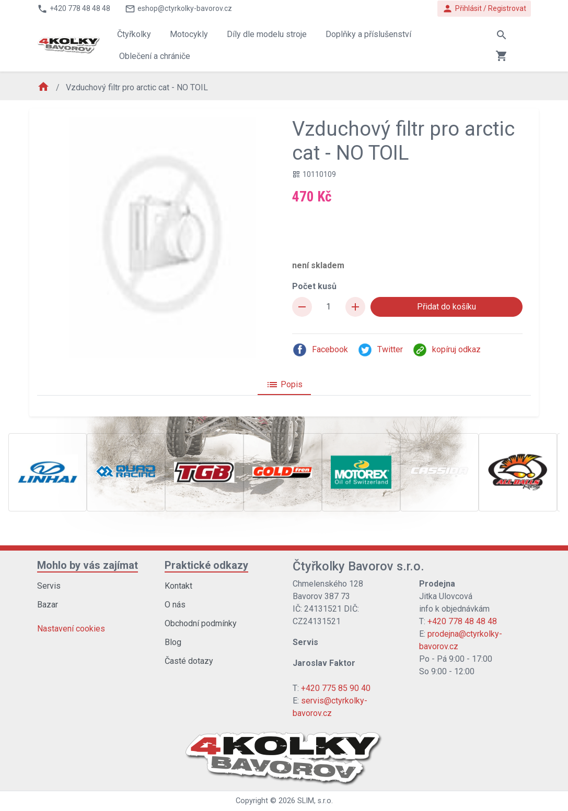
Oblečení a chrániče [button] (154, 56)
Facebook (320, 349)
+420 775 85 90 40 (335, 688)
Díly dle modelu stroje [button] (267, 34)
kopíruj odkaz (446, 349)
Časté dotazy (189, 661)
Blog (173, 642)
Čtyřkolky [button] (134, 34)
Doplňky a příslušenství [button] (368, 34)
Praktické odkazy (206, 565)
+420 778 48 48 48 (462, 621)
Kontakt (178, 586)
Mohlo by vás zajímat (87, 565)
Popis (284, 384)
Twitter (380, 349)
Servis (49, 586)
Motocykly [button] (189, 34)
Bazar (47, 605)
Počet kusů (314, 286)
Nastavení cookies (71, 629)
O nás (175, 605)
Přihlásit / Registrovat (484, 8)
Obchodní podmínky (201, 623)
